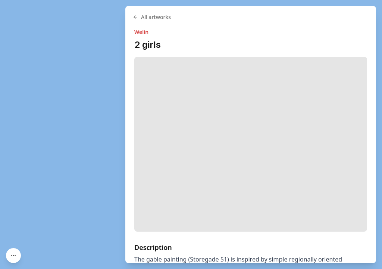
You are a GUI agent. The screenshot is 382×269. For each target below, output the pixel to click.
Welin (141, 31)
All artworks (152, 17)
